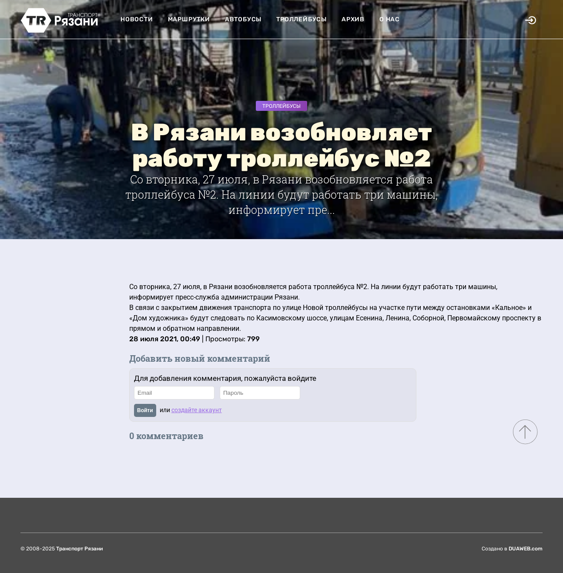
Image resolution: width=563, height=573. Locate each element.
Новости (137, 19)
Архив (353, 19)
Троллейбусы (301, 19)
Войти (145, 410)
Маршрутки (189, 19)
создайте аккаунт (196, 409)
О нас (389, 19)
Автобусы (243, 19)
